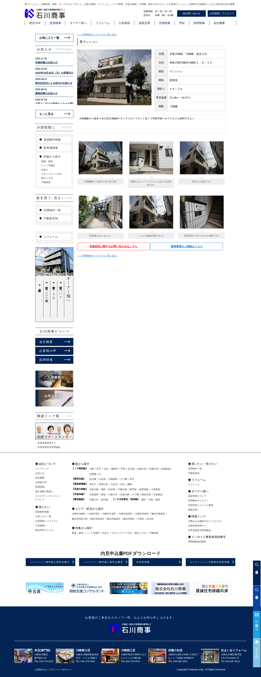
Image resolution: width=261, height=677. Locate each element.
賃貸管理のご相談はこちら (187, 246)
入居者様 (124, 23)
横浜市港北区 (97, 519)
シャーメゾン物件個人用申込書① (50, 562)
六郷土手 (113, 494)
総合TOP (35, 23)
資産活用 (144, 23)
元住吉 (114, 484)
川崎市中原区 (109, 513)
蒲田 (143, 499)
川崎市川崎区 (79, 513)
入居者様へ (41, 525)
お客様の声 (47, 350)
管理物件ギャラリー (53, 290)
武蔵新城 (165, 469)
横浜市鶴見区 (114, 519)
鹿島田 (114, 469)
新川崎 (104, 499)
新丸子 (92, 484)
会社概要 (219, 23)
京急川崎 (93, 489)
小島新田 (155, 489)
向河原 (131, 469)
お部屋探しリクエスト (222, 13)
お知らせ (39, 473)
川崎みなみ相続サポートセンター (205, 521)
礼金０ (44, 169)
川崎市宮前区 (142, 513)
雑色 (103, 494)
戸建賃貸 (45, 182)
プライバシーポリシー (60, 669)
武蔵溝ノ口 (95, 474)
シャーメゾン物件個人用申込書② (103, 562)
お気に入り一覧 (49, 37)
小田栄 (102, 479)
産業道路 (143, 489)
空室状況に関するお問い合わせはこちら (113, 246)
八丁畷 (123, 479)
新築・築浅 (47, 161)
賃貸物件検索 (52, 139)
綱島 (129, 484)
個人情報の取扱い (44, 491)
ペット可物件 (48, 165)
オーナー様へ (78, 23)
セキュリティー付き (51, 174)
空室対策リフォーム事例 (46, 290)
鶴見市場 (146, 494)
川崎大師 (122, 489)
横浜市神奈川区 (80, 519)
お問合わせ (257, 624)
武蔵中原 (153, 469)
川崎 (91, 469)
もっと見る (46, 113)
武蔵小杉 (142, 469)
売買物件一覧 (52, 210)
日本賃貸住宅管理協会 (49, 447)
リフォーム (102, 23)
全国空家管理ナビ (47, 443)
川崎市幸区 (94, 513)
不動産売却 (51, 218)
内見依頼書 (143, 562)
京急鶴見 (158, 494)
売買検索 (164, 23)
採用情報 (199, 23)
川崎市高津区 (125, 513)
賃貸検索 (55, 23)
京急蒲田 (93, 494)
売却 (182, 23)
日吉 (122, 484)
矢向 (106, 469)
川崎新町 (113, 479)
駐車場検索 (51, 147)
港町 (103, 489)
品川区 (150, 519)
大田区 (140, 519)
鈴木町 (111, 489)
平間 (123, 469)
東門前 (133, 489)
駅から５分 (47, 178)
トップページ (42, 468)
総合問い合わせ (191, 13)
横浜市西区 (129, 519)
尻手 (99, 469)
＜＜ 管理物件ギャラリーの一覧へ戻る (97, 34)
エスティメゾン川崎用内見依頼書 (210, 562)
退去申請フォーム (44, 530)
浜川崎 (92, 479)
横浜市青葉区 (158, 513)
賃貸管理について (60, 290)
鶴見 (158, 499)
